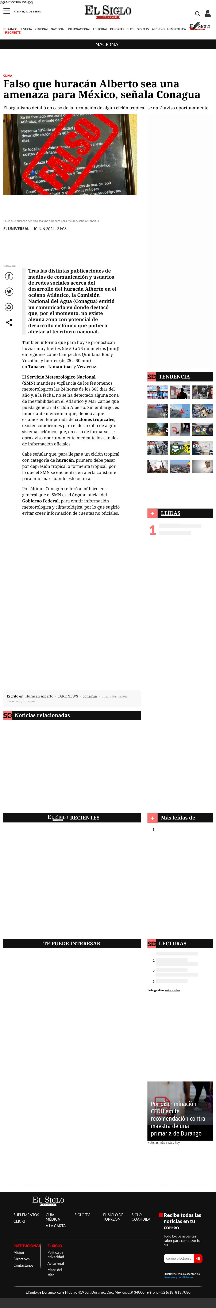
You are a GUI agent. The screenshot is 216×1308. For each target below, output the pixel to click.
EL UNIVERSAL (16, 229)
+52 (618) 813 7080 (174, 1292)
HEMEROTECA (176, 29)
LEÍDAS (170, 512)
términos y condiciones (178, 1277)
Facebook (10, 280)
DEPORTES (117, 29)
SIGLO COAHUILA (141, 1217)
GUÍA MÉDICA (53, 1217)
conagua (90, 696)
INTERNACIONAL (79, 29)
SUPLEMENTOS (26, 1215)
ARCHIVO (158, 29)
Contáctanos (23, 1265)
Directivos (22, 1259)
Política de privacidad (55, 1254)
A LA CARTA (56, 1226)
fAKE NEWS (68, 696)
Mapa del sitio (54, 1271)
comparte (10, 327)
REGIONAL (41, 29)
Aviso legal (55, 1263)
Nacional (108, 44)
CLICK (131, 29)
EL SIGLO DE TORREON (113, 1217)
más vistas (172, 990)
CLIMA (7, 75)
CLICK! (19, 1221)
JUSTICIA (26, 29)
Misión (19, 1252)
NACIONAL (58, 29)
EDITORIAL (100, 29)
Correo (9, 311)
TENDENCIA (174, 376)
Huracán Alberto (39, 696)
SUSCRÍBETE (12, 32)
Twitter (10, 296)
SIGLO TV (143, 29)
